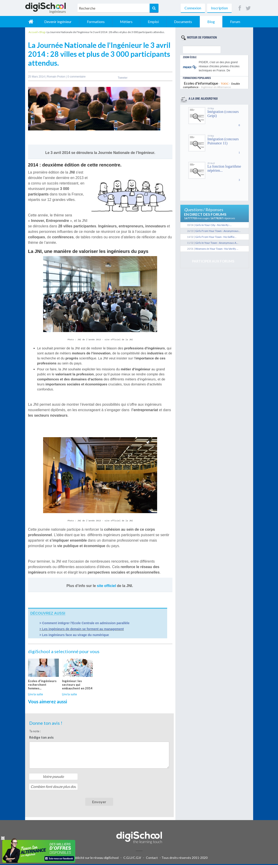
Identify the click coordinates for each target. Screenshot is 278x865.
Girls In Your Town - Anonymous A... (216, 242)
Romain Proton (56, 76)
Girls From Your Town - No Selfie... (215, 237)
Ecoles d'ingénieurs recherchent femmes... (42, 685)
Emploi (153, 21)
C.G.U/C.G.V (132, 858)
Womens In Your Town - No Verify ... (216, 248)
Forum (235, 21)
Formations (96, 21)
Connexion (192, 8)
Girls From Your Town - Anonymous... (218, 231)
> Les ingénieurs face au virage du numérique (74, 636)
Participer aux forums (213, 261)
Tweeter (122, 77)
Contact (152, 858)
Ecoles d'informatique (201, 83)
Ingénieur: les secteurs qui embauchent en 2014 (77, 685)
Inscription (219, 8)
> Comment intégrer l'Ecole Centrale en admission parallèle (84, 624)
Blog (211, 21)
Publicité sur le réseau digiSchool (95, 858)
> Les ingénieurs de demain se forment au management (81, 630)
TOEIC (225, 83)
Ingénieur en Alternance (216, 87)
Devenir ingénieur (58, 21)
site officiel (106, 587)
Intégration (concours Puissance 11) (223, 141)
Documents (183, 21)
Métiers (126, 21)
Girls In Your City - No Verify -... (213, 225)
